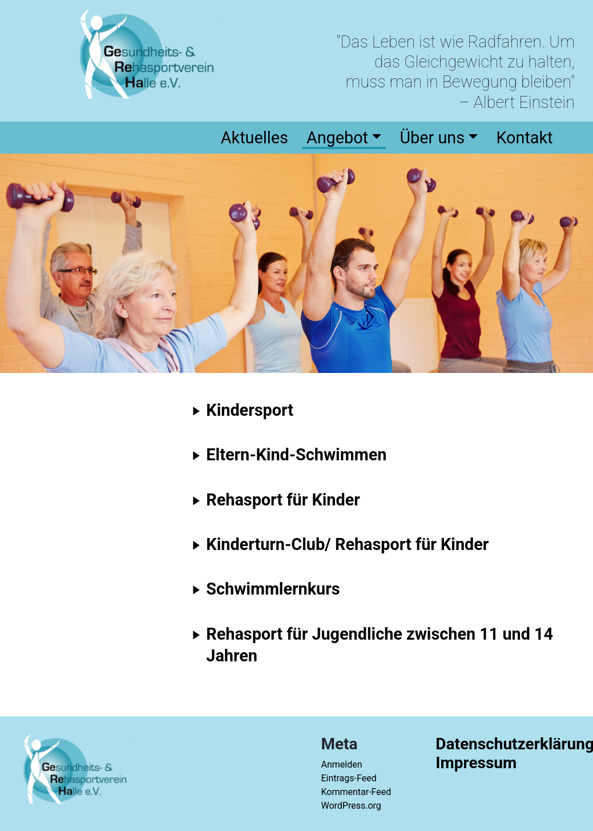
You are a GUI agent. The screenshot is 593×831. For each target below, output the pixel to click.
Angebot (337, 137)
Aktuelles (254, 137)
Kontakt (524, 137)
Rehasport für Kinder (283, 499)
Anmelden (341, 764)
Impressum (476, 762)
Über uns (432, 137)
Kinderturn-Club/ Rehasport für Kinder (347, 544)
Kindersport (249, 410)
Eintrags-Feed (348, 778)
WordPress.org (351, 805)
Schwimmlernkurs (273, 589)
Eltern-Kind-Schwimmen (296, 454)
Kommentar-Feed (356, 791)
